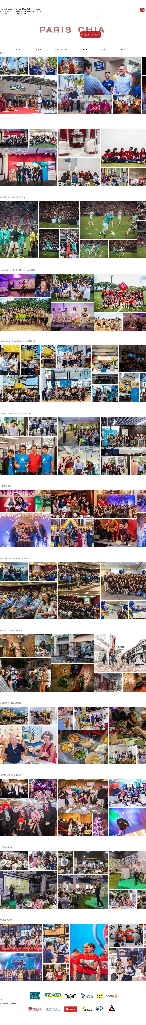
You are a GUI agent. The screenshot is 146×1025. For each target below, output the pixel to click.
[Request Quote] (90, 34)
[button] (98, 16)
